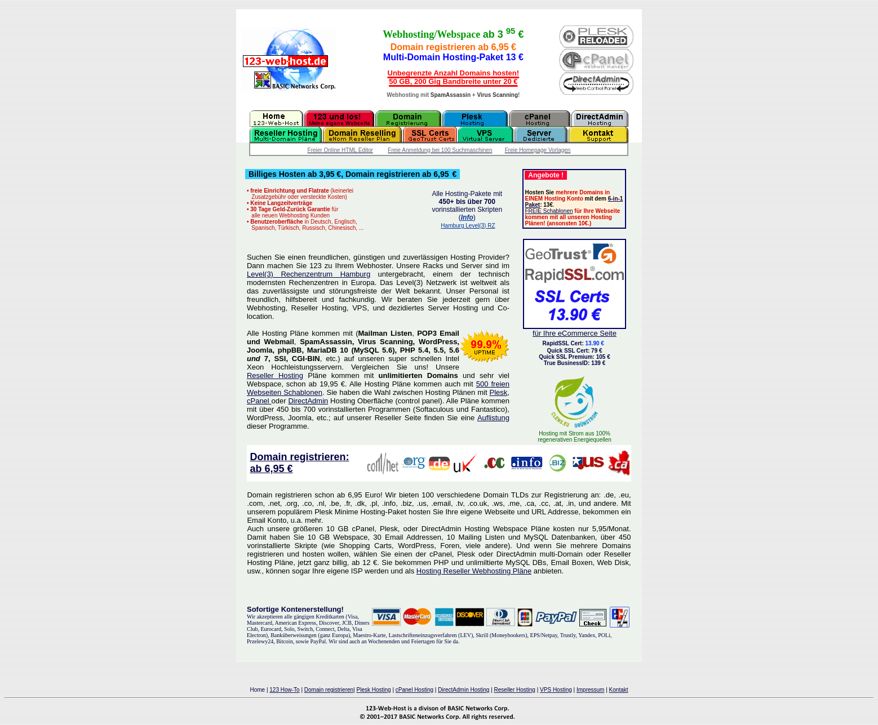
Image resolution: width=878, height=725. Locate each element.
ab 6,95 (268, 468)
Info (467, 217)
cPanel (259, 401)
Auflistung (493, 417)
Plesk (499, 392)
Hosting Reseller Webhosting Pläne (473, 571)
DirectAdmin (308, 401)
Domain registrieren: (299, 456)
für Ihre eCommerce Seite (575, 333)
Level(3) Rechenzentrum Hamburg (308, 274)
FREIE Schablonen (549, 211)
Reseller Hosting (275, 375)
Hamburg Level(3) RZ (468, 226)
